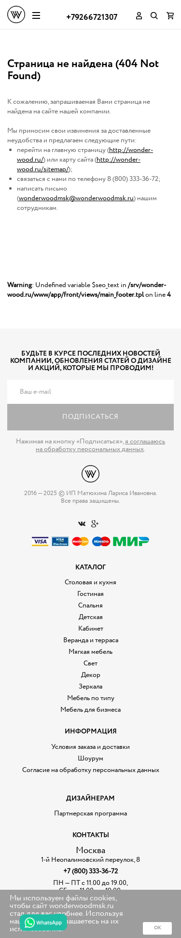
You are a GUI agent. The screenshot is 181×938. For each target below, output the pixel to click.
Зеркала (90, 686)
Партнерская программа (90, 813)
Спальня (90, 605)
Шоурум (90, 758)
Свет (90, 663)
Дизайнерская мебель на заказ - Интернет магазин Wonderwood (16, 14)
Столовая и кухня (90, 582)
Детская (91, 617)
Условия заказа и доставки (90, 747)
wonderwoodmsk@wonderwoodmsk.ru (76, 198)
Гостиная (90, 594)
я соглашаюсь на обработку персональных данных (100, 445)
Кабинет (90, 629)
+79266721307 (91, 18)
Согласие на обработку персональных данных (90, 770)
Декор (90, 675)
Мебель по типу (90, 698)
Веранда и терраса (90, 640)
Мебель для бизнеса (90, 710)
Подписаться (90, 417)
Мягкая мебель (90, 652)
